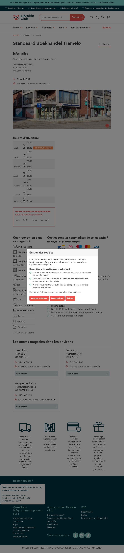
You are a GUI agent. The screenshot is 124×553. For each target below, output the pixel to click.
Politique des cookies (48, 292)
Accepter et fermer (39, 298)
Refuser (70, 298)
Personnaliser (57, 298)
